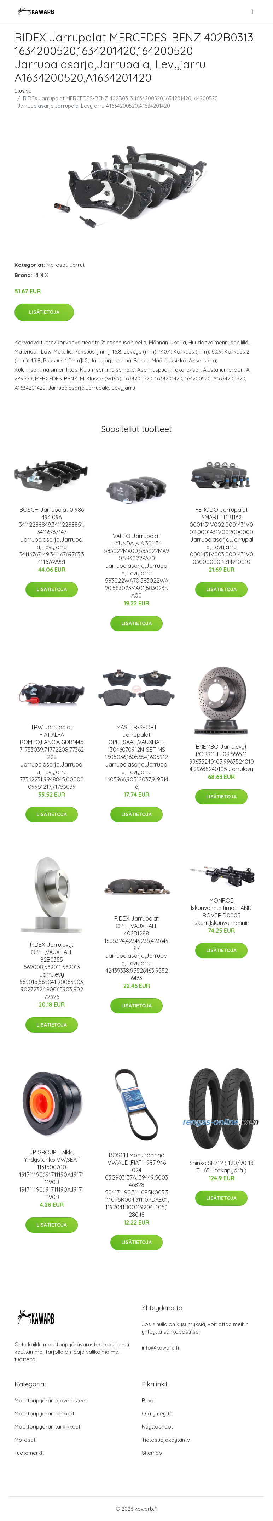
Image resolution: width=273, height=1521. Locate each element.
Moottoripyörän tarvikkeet (47, 1426)
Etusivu (22, 90)
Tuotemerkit (29, 1452)
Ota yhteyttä (157, 1413)
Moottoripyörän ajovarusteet (50, 1400)
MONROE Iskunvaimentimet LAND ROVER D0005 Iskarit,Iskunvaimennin (221, 911)
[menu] (252, 12)
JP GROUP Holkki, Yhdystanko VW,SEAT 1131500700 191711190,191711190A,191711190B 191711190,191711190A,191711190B (51, 1174)
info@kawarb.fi (160, 1347)
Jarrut (77, 264)
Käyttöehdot (157, 1426)
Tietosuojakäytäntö (166, 1439)
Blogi (148, 1400)
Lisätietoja (44, 312)
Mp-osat (56, 264)
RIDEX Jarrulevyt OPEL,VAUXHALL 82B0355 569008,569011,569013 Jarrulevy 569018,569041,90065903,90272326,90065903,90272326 (51, 970)
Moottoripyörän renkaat (44, 1413)
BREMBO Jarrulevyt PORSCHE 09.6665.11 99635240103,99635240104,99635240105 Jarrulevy (221, 758)
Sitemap (152, 1452)
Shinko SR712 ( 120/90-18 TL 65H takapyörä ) (222, 1166)
